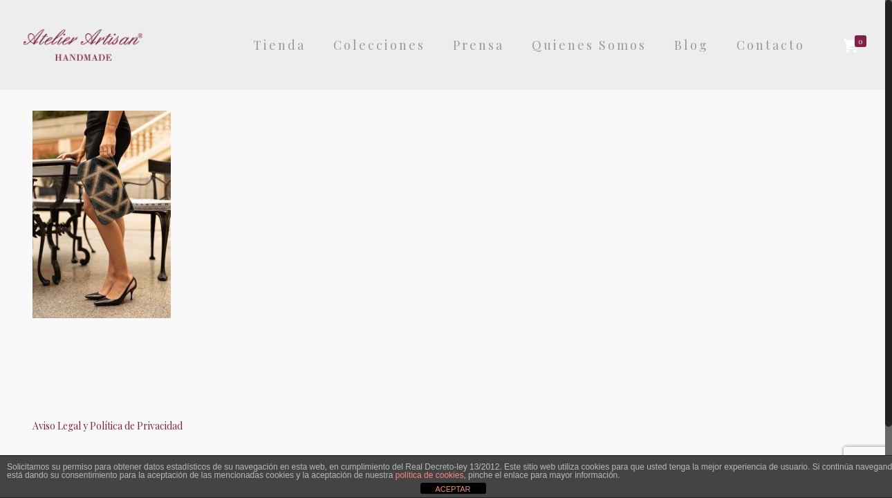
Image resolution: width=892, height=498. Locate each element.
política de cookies (430, 475)
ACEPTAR (452, 489)
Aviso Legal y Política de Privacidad (107, 425)
